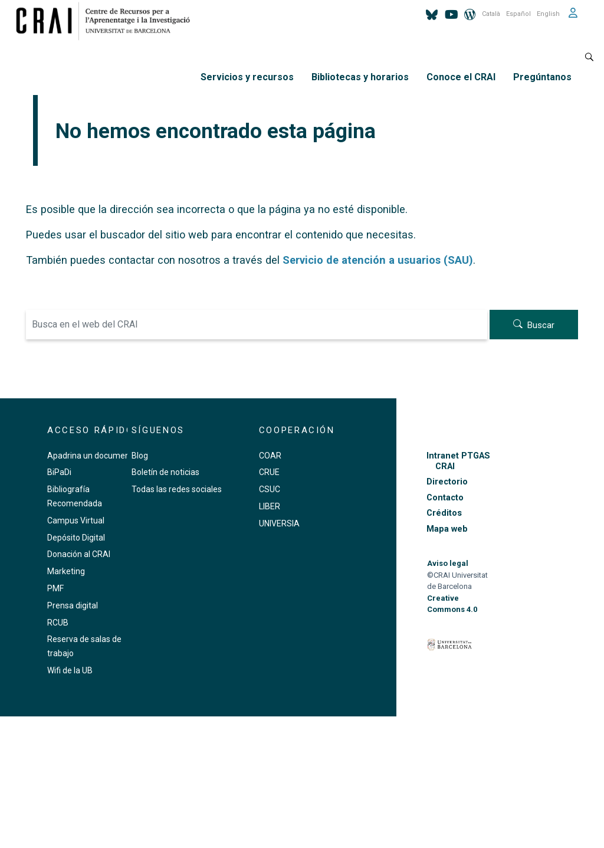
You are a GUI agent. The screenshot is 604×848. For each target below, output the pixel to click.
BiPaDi (59, 472)
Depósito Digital (76, 537)
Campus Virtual (75, 520)
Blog (140, 455)
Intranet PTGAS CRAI (458, 461)
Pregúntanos (542, 77)
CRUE (269, 472)
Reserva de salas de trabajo (84, 646)
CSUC (269, 489)
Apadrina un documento (92, 455)
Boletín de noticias (165, 472)
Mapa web (447, 529)
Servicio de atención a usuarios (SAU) (378, 260)
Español (518, 14)
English (548, 14)
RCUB (57, 622)
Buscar (540, 325)
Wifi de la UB (70, 670)
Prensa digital (72, 605)
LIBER (269, 506)
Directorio (447, 482)
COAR (270, 455)
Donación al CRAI (78, 554)
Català (491, 14)
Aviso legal (447, 563)
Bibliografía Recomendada (74, 496)
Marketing (66, 571)
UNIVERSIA (279, 523)
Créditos (444, 513)
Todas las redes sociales (177, 489)
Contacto (445, 498)
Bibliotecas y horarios (360, 77)
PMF (55, 588)
